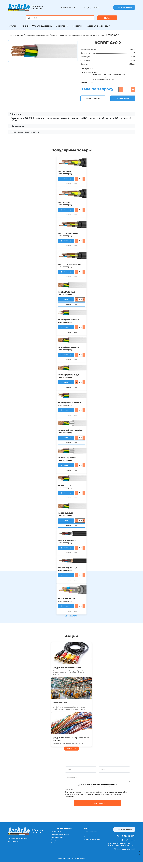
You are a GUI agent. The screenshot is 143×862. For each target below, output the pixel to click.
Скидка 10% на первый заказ (70, 667)
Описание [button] (16, 116)
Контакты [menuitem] (86, 838)
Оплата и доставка (42, 26)
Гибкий (91, 85)
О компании (61, 26)
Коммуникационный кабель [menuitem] (59, 834)
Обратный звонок (124, 7)
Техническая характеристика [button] (25, 134)
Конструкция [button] (18, 128)
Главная (12, 35)
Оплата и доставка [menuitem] (90, 832)
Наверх (137, 852)
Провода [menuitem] (52, 840)
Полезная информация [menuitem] (92, 841)
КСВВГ (95, 75)
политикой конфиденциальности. (103, 786)
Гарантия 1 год (61, 702)
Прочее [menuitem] (52, 843)
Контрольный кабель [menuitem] (56, 837)
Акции (25, 26)
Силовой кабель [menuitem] (54, 831)
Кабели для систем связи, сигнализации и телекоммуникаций (94, 35)
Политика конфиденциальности (19, 838)
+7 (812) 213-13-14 (91, 7)
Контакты (77, 26)
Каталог (12, 26)
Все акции (71, 748)
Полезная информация (98, 26)
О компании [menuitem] (87, 835)
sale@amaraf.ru (68, 7)
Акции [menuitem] (84, 828)
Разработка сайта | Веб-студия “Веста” (71, 859)
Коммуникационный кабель (44, 35)
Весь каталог (71, 615)
